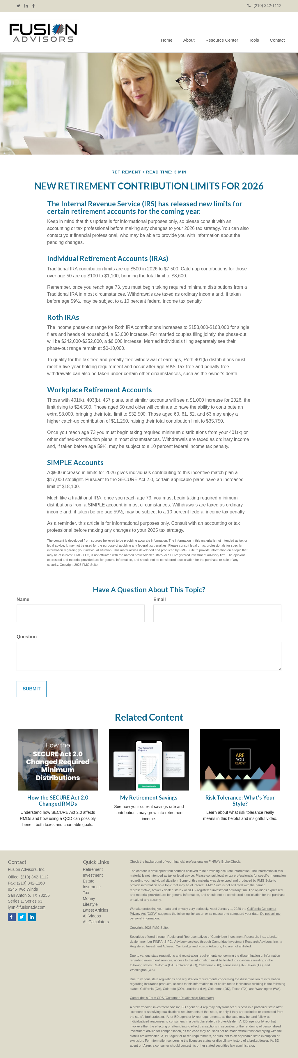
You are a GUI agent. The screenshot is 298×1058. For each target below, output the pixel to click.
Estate (89, 881)
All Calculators (96, 921)
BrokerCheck (230, 861)
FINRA (158, 941)
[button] (192, 32)
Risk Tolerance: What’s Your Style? (240, 800)
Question (27, 636)
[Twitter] (18, 6)
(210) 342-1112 (264, 5)
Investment (93, 875)
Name (23, 599)
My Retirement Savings (149, 797)
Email (159, 599)
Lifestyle (90, 904)
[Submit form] (32, 689)
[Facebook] (33, 6)
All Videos (92, 916)
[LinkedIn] (26, 6)
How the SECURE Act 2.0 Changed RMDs (57, 800)
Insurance (92, 887)
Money (89, 898)
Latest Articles (95, 910)
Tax (86, 892)
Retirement (93, 869)
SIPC (168, 941)
